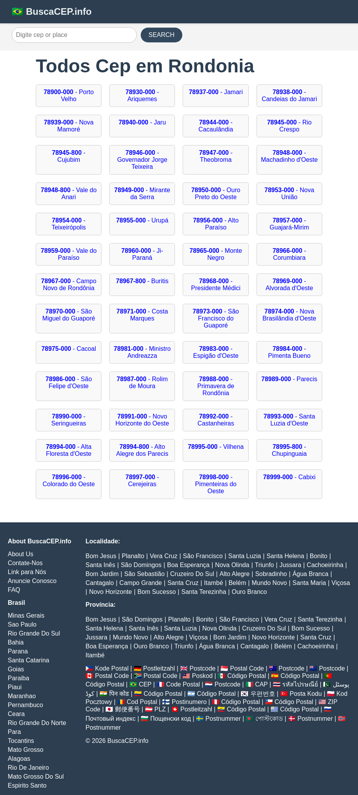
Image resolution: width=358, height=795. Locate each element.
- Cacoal (68, 348)
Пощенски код (170, 718)
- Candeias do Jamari (289, 95)
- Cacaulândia (216, 126)
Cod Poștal (142, 702)
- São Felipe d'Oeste (68, 382)
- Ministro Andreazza (142, 352)
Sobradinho (271, 574)
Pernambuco (25, 705)
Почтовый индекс (111, 718)
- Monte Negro (215, 254)
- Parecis (289, 379)
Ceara (16, 714)
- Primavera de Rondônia (215, 386)
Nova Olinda (232, 565)
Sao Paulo (22, 624)
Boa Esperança (188, 565)
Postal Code (247, 668)
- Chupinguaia (289, 450)
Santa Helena (285, 556)
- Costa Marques (142, 315)
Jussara (290, 565)
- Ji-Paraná (142, 254)
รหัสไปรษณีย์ (300, 684)
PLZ (160, 709)
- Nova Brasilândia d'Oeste (289, 315)
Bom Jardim (102, 574)
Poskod (202, 675)
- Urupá (142, 220)
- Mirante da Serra (142, 193)
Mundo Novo (269, 583)
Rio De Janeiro (28, 767)
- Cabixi (289, 477)
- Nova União (289, 193)
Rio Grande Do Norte (37, 723)
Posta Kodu (306, 693)
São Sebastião (144, 574)
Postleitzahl (159, 668)
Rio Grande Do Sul (34, 633)
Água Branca (310, 574)
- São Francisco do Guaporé (215, 318)
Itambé (213, 583)
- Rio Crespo (289, 126)
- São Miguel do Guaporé (68, 315)
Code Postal (183, 684)
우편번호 (262, 693)
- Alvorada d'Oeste (289, 284)
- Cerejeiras (142, 480)
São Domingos (141, 565)
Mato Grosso (26, 749)
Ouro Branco (249, 591)
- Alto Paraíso (215, 224)
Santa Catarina (28, 660)
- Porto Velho (69, 95)
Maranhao (22, 696)
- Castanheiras (215, 420)
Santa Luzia (244, 556)
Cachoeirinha (325, 565)
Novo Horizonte (110, 591)
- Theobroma (215, 156)
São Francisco (203, 556)
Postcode (203, 668)
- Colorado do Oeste (69, 480)
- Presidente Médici (216, 284)
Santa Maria (309, 583)
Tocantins (21, 740)
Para (14, 731)
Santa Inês (100, 565)
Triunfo (264, 565)
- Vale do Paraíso (69, 254)
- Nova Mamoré (69, 126)
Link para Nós (27, 572)
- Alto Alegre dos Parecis (142, 450)
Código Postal (246, 675)
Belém (237, 583)
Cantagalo (100, 583)
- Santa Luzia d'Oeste (289, 420)
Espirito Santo (27, 785)
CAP (261, 684)
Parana (18, 651)
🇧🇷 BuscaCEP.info (52, 11)
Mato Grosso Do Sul (36, 776)
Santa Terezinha (203, 591)
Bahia (16, 642)
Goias (16, 669)
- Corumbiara (289, 254)
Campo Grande (140, 583)
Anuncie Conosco (32, 581)
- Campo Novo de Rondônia (68, 284)
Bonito (318, 556)
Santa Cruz (183, 583)
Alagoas (19, 758)
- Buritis (142, 281)
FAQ (14, 590)
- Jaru (142, 122)
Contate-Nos (25, 563)
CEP (145, 684)
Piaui (15, 687)
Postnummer (223, 718)
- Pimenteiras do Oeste (216, 484)
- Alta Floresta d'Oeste (68, 450)
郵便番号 (127, 709)
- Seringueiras (68, 420)
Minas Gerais (26, 615)
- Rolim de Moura (142, 382)
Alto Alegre (235, 574)
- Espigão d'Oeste (216, 352)
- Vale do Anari (69, 193)
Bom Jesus (101, 556)
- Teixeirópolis (69, 224)
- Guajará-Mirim (289, 224)
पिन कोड (119, 693)
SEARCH (161, 35)
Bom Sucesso (157, 591)
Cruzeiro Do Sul (192, 574)
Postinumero (189, 702)
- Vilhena (216, 446)
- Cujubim (69, 156)
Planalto (133, 556)
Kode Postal (111, 668)
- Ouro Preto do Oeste (215, 193)
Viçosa (341, 583)
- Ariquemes (142, 95)
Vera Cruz (163, 556)
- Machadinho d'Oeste (289, 156)
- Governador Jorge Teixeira (142, 159)
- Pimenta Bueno (289, 352)
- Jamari (216, 92)
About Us (20, 554)
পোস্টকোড (269, 718)
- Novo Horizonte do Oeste (142, 420)
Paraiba (18, 678)
